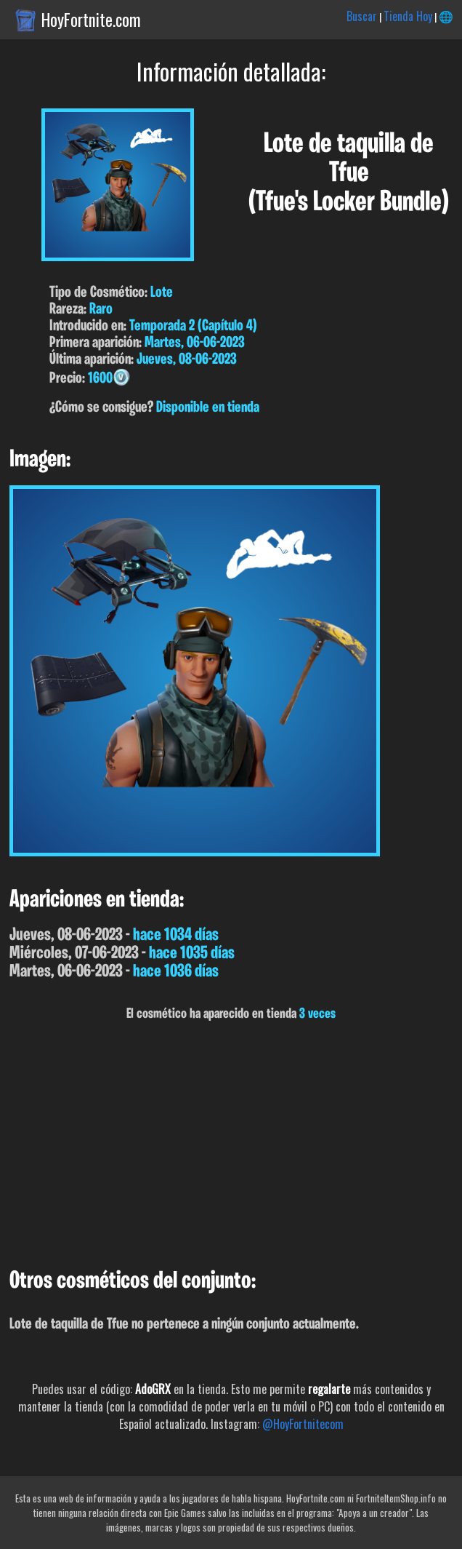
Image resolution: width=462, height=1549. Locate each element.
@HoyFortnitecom (303, 1424)
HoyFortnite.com (91, 19)
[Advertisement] (231, 1145)
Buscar (361, 16)
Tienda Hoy (408, 16)
